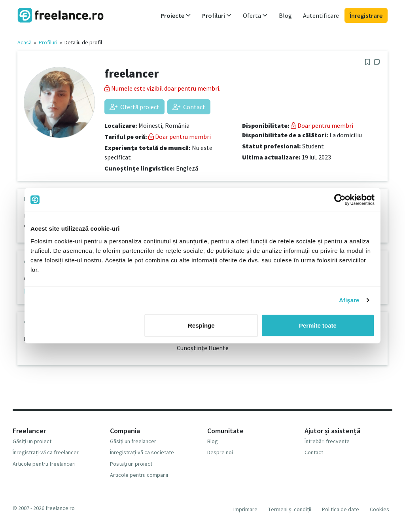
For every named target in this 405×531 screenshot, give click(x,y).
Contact (188, 107)
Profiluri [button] (217, 15)
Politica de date (340, 509)
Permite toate (318, 325)
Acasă (24, 42)
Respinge (201, 325)
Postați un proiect (131, 463)
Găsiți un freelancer (133, 441)
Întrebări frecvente (327, 441)
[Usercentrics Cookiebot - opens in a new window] (340, 200)
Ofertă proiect (134, 107)
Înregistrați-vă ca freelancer (46, 452)
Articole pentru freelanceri (44, 463)
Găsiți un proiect (32, 441)
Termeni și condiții (289, 509)
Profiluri (48, 42)
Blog (285, 15)
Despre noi (220, 452)
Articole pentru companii (139, 474)
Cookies (379, 509)
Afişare (349, 300)
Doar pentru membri (179, 136)
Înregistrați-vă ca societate (142, 452)
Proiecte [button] (176, 15)
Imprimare (245, 509)
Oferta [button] (255, 15)
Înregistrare (366, 15)
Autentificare (321, 15)
